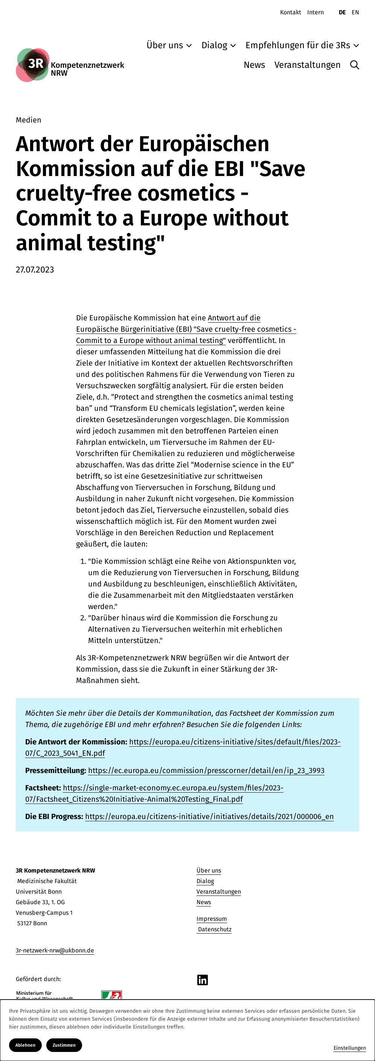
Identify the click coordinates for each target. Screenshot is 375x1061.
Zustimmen (64, 1045)
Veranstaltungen (219, 891)
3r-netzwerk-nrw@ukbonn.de (55, 950)
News (204, 902)
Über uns (209, 870)
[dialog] (187, 1030)
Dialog (205, 881)
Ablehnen (25, 1045)
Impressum (212, 918)
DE (342, 12)
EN (355, 12)
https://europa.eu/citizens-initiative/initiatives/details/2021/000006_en (209, 816)
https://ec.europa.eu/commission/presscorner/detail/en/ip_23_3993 (206, 770)
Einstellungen (350, 1048)
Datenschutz (214, 929)
